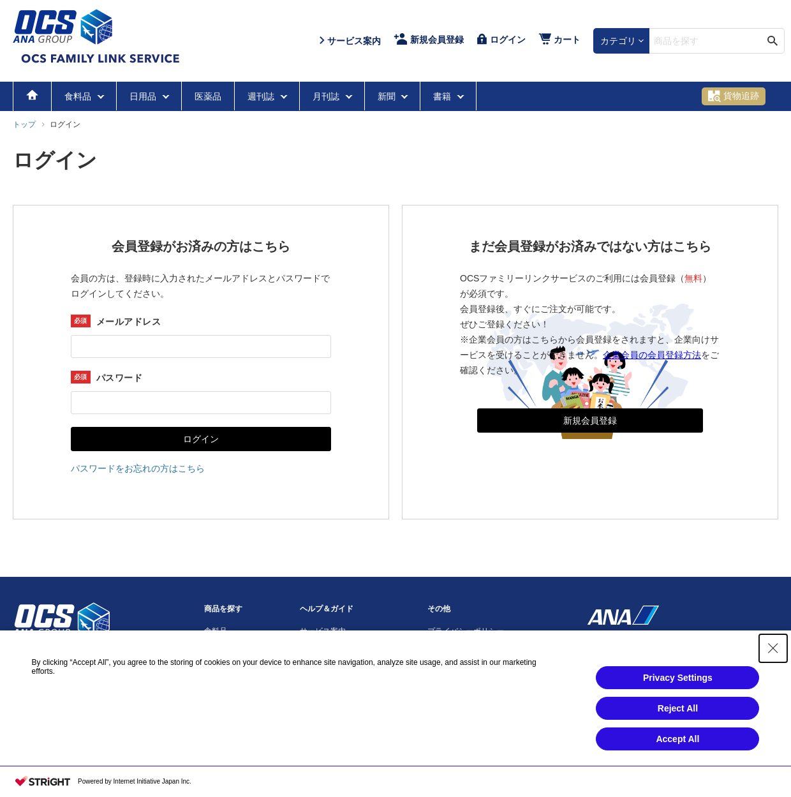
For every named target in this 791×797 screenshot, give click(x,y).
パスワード (119, 378)
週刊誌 (262, 96)
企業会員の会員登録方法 (652, 355)
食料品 (79, 96)
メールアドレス (128, 322)
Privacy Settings (678, 678)
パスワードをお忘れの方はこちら (138, 468)
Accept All (677, 739)
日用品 (144, 96)
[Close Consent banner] (773, 648)
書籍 (443, 96)
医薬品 (208, 96)
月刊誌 (327, 96)
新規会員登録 (590, 420)
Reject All (678, 708)
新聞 (388, 96)
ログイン (201, 439)
